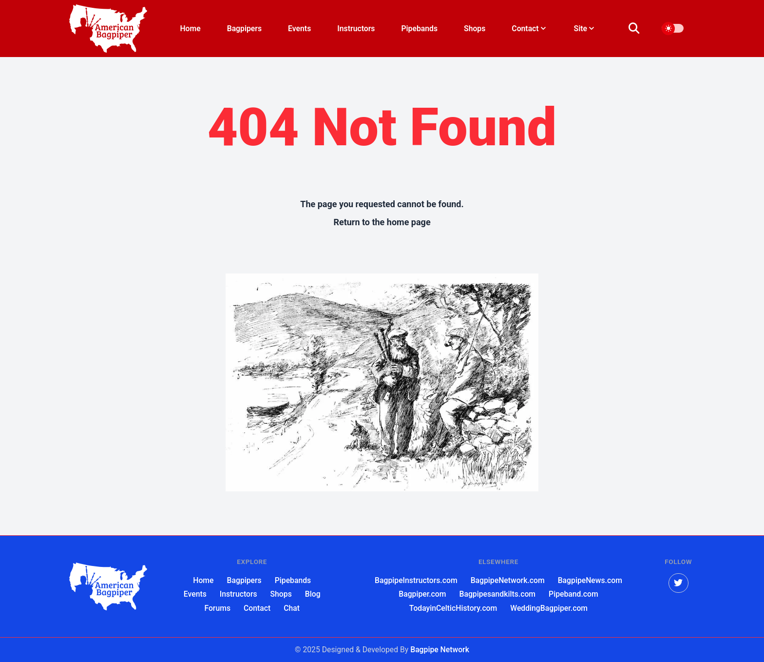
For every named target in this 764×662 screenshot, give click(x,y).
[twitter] (678, 583)
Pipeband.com (573, 594)
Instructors (356, 28)
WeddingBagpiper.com (549, 608)
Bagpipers (244, 28)
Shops (474, 28)
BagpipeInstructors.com (416, 580)
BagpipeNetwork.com (508, 580)
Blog (313, 594)
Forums (217, 608)
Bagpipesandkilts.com (497, 594)
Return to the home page (381, 222)
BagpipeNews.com (590, 580)
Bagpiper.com (422, 594)
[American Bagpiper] (108, 587)
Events (299, 28)
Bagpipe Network (439, 649)
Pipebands (419, 28)
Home (190, 28)
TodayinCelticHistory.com (453, 608)
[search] (640, 29)
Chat (292, 608)
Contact (257, 608)
